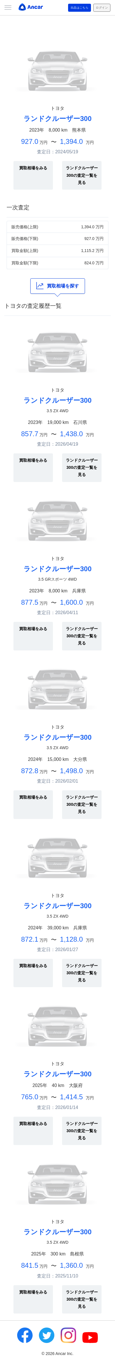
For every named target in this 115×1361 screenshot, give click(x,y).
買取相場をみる (33, 168)
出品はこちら (80, 7)
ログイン (102, 7)
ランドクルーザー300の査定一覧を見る (82, 175)
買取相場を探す (57, 285)
